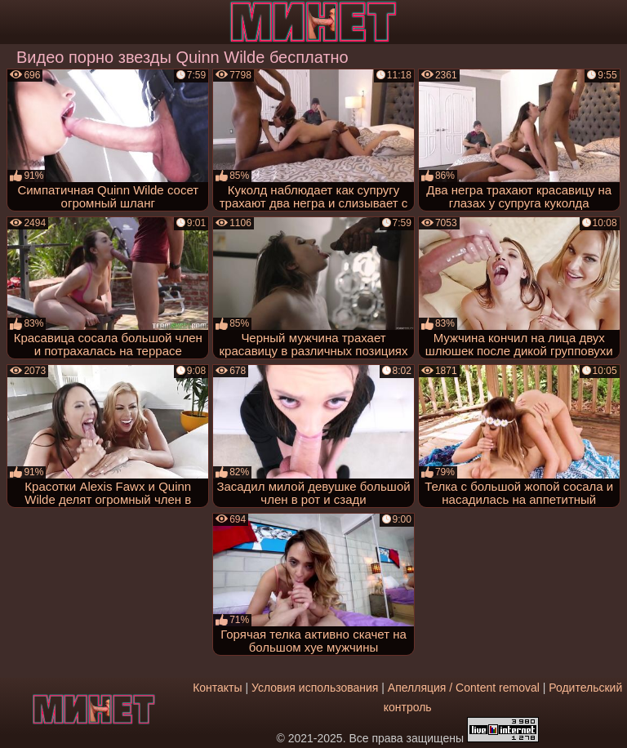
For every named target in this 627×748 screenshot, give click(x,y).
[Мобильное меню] (15, 22)
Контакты (217, 687)
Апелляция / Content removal (464, 687)
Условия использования (314, 687)
